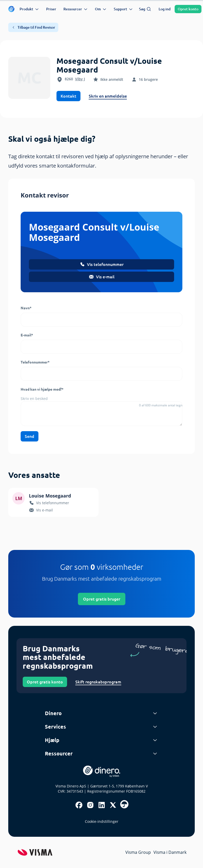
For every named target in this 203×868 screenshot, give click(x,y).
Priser (51, 9)
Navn (26, 308)
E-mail (27, 335)
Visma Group (138, 852)
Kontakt (68, 96)
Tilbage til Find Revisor (33, 27)
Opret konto (188, 9)
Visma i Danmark (169, 852)
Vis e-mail (102, 276)
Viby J (80, 78)
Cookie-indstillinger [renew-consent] (101, 821)
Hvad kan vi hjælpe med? (42, 389)
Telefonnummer (35, 362)
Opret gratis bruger (101, 599)
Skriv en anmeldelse (108, 96)
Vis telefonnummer (102, 264)
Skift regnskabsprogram (98, 682)
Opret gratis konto (45, 682)
